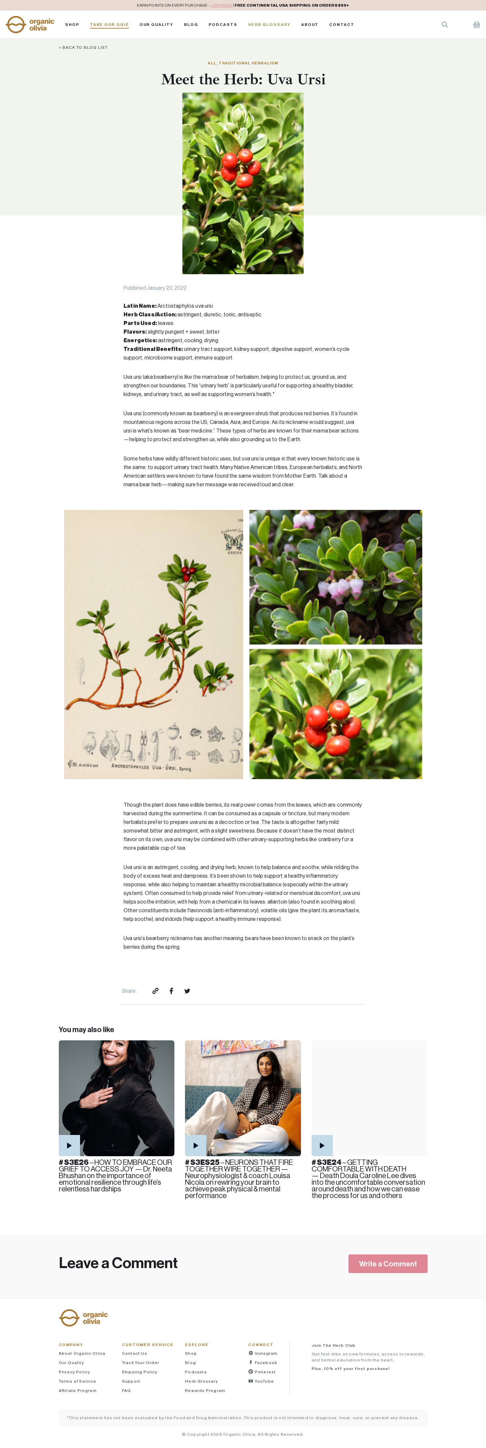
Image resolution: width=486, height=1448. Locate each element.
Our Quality (156, 24)
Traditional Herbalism (248, 62)
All (212, 62)
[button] (29, 24)
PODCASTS (223, 24)
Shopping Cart (477, 25)
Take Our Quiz (109, 24)
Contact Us (134, 1353)
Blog (191, 24)
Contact (341, 24)
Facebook (265, 1362)
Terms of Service (78, 1381)
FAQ (126, 1390)
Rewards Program (205, 1390)
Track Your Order (140, 1362)
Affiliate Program (78, 1390)
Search (445, 25)
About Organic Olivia (82, 1353)
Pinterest (264, 1371)
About (310, 24)
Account (461, 25)
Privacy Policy (74, 1371)
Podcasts (196, 1371)
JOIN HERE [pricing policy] (221, 5)
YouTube (263, 1381)
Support (131, 1381)
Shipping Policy (139, 1371)
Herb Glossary (269, 24)
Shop (72, 24)
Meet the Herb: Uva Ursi (243, 79)
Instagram (265, 1353)
